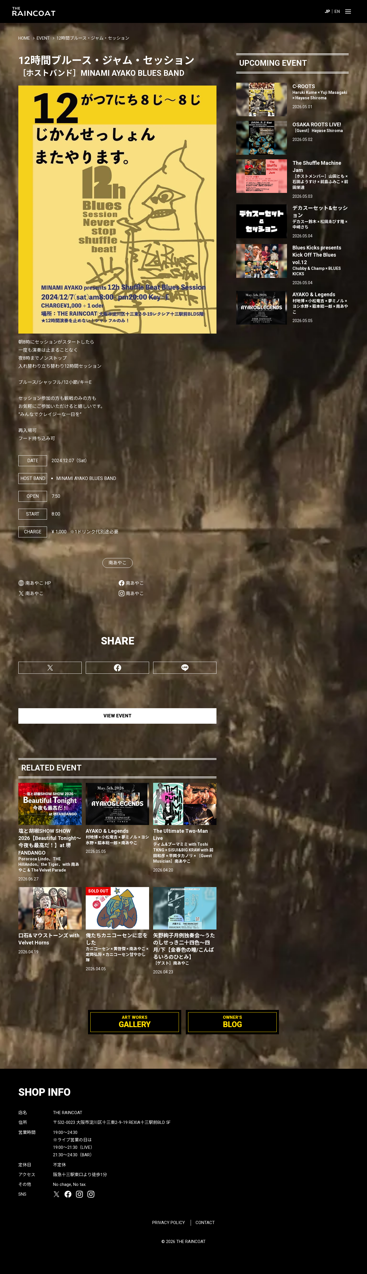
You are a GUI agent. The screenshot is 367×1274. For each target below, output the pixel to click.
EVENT (43, 38)
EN (337, 11)
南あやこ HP (38, 583)
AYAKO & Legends (117, 837)
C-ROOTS (320, 92)
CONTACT (205, 1222)
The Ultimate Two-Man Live (184, 846)
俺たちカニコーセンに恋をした (117, 947)
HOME (24, 38)
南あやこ (117, 563)
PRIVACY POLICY (168, 1222)
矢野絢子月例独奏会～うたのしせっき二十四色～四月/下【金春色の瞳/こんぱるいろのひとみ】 (184, 949)
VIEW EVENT (118, 716)
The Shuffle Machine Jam (320, 175)
